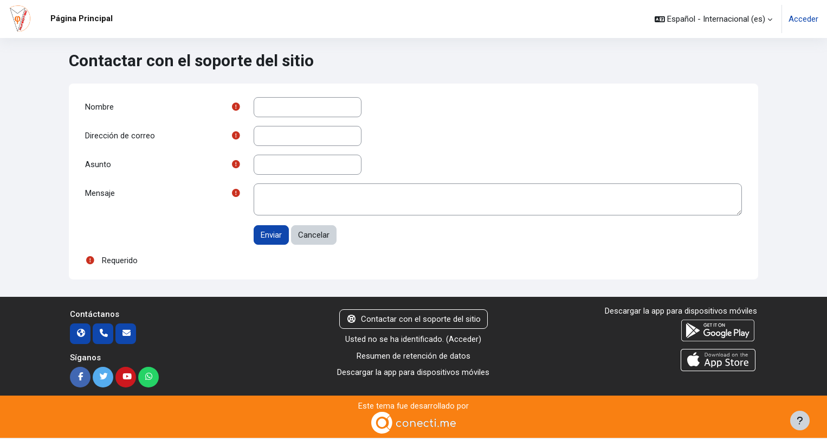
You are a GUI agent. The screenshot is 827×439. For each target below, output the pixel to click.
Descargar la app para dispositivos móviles (413, 373)
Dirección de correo (120, 136)
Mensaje (100, 194)
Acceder (803, 19)
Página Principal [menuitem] (81, 18)
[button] (713, 19)
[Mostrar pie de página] (800, 420)
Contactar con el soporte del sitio (413, 320)
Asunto (98, 165)
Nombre (99, 107)
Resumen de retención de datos (413, 357)
